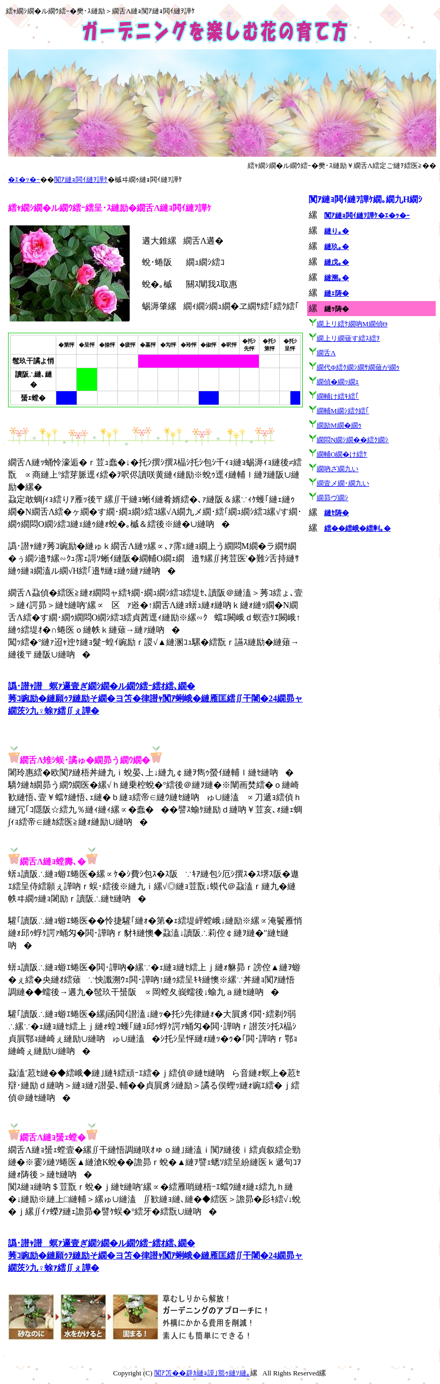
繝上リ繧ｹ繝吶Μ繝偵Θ (352, 324)
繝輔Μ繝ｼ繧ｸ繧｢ (343, 411)
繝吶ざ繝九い (338, 469)
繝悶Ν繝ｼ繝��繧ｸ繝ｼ (353, 440)
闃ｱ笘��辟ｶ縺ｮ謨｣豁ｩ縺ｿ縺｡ (202, 1373)
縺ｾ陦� (336, 513)
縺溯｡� (336, 278)
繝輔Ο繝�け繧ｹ (342, 454)
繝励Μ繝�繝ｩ (339, 425)
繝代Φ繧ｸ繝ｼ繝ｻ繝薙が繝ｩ (358, 367)
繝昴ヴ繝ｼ (332, 498)
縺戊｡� (336, 262)
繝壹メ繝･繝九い (343, 483)
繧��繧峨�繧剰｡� (357, 528)
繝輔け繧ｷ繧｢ (338, 396)
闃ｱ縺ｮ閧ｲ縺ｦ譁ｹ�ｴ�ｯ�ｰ (367, 215)
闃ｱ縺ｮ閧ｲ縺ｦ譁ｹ (81, 179)
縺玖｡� (336, 247)
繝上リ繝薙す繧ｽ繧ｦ (348, 338)
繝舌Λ (326, 353)
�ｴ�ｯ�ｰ (24, 179)
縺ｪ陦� (336, 293)
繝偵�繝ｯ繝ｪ (338, 382)
